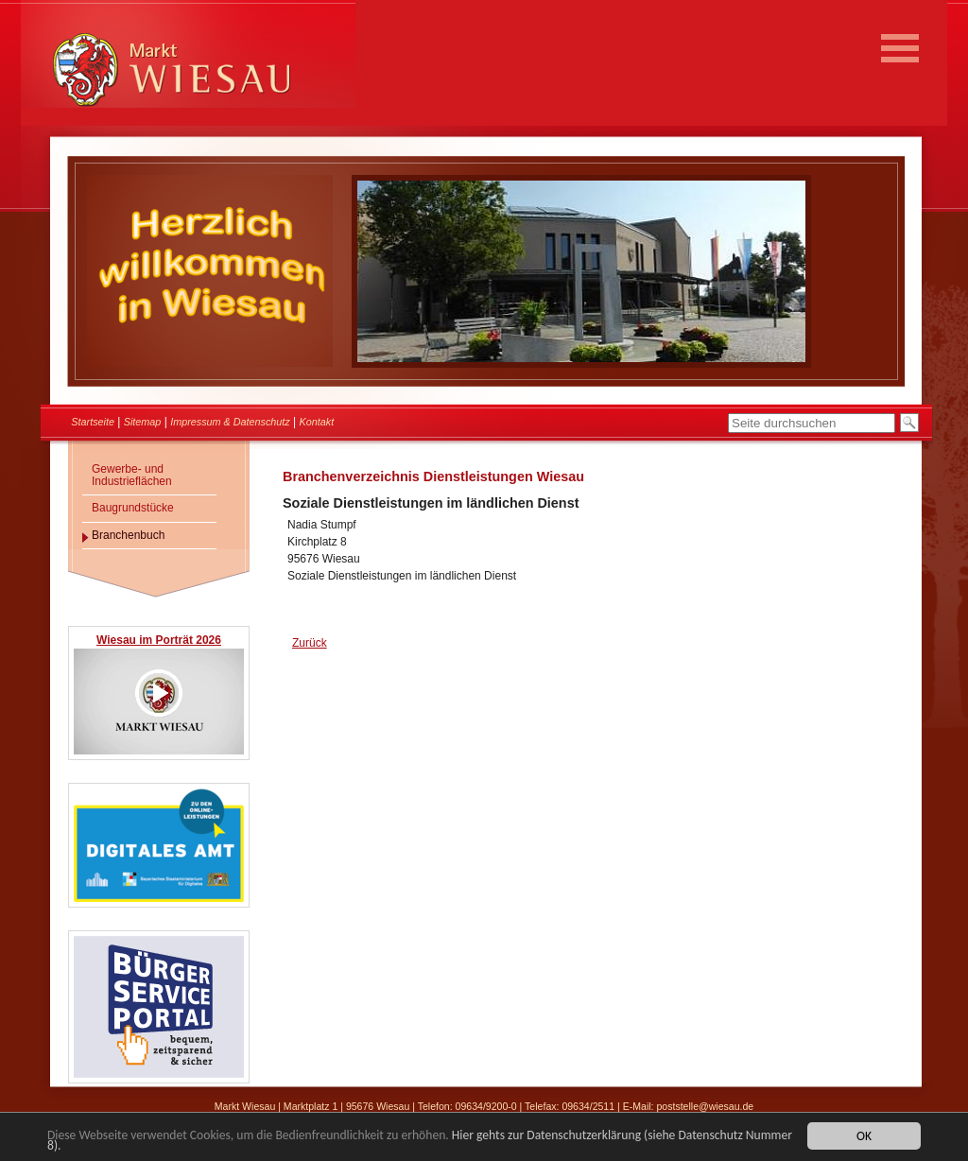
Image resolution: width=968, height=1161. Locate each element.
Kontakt (317, 421)
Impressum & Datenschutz (230, 421)
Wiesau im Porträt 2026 (158, 640)
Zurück (309, 643)
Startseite (92, 421)
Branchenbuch (128, 535)
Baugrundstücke (133, 507)
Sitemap (143, 421)
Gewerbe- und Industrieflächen (132, 475)
